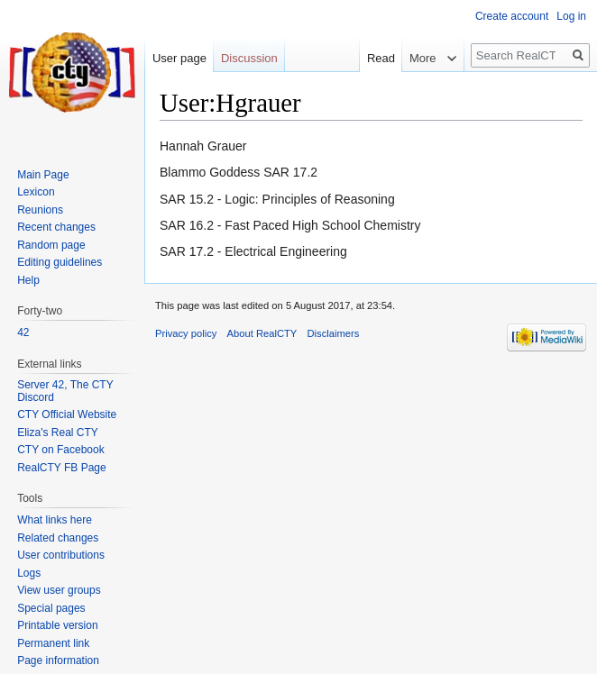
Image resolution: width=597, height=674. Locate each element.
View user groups (59, 590)
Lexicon (35, 192)
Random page (51, 245)
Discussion (249, 58)
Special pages (51, 608)
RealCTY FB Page (61, 467)
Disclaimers (334, 333)
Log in (571, 16)
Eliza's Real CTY (57, 432)
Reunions (40, 210)
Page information (58, 660)
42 (23, 332)
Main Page (43, 174)
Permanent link (53, 643)
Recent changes (56, 227)
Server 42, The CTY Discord (65, 391)
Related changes (57, 538)
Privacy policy (185, 333)
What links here (54, 520)
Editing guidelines (59, 262)
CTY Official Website (66, 414)
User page (179, 58)
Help (28, 280)
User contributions (61, 555)
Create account (511, 16)
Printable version (57, 625)
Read (372, 58)
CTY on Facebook (61, 449)
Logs (29, 573)
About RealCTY (262, 333)
